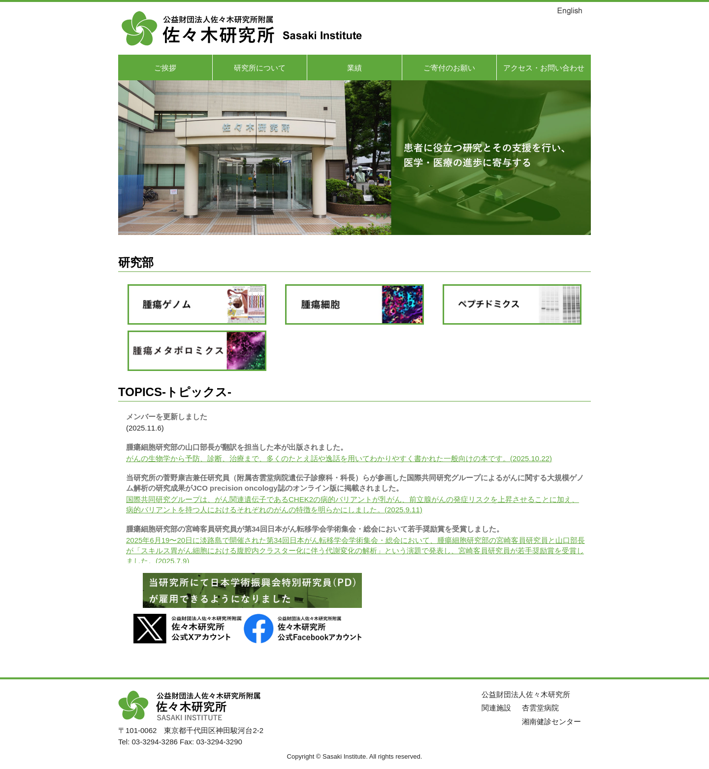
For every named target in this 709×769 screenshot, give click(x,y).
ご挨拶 (165, 68)
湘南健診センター (551, 721)
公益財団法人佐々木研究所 (526, 694)
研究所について (260, 68)
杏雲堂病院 (540, 707)
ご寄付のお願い (449, 68)
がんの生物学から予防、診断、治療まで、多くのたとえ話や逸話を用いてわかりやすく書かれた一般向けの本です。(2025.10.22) (339, 458)
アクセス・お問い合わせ (543, 68)
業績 (354, 68)
